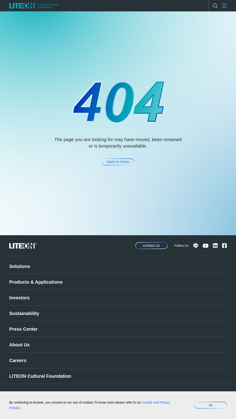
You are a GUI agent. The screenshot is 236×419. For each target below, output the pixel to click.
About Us (19, 344)
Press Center (23, 329)
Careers (18, 360)
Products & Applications (36, 282)
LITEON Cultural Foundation (40, 376)
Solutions (19, 266)
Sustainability (24, 313)
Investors (19, 297)
